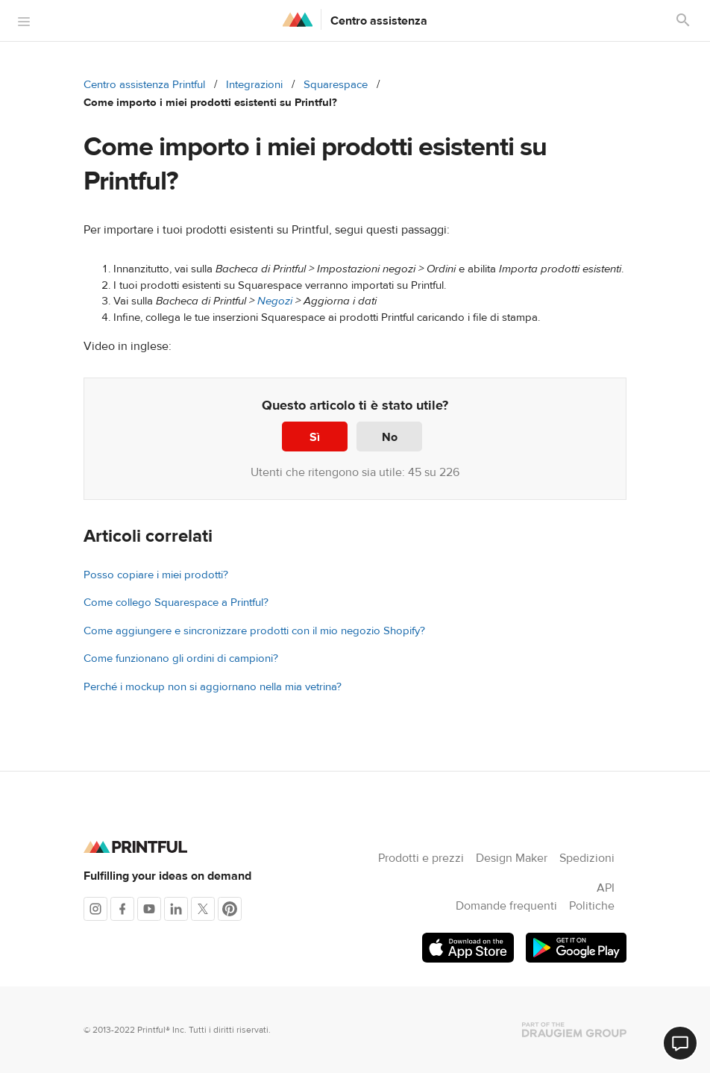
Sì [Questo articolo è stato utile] (315, 437)
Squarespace (336, 85)
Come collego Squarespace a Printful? (176, 602)
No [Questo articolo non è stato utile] (390, 437)
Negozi (274, 301)
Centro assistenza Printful (144, 85)
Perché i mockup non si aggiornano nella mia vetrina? (213, 687)
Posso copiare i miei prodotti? (156, 575)
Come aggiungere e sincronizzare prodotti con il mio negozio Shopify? (254, 631)
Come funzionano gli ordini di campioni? (181, 658)
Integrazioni (254, 85)
